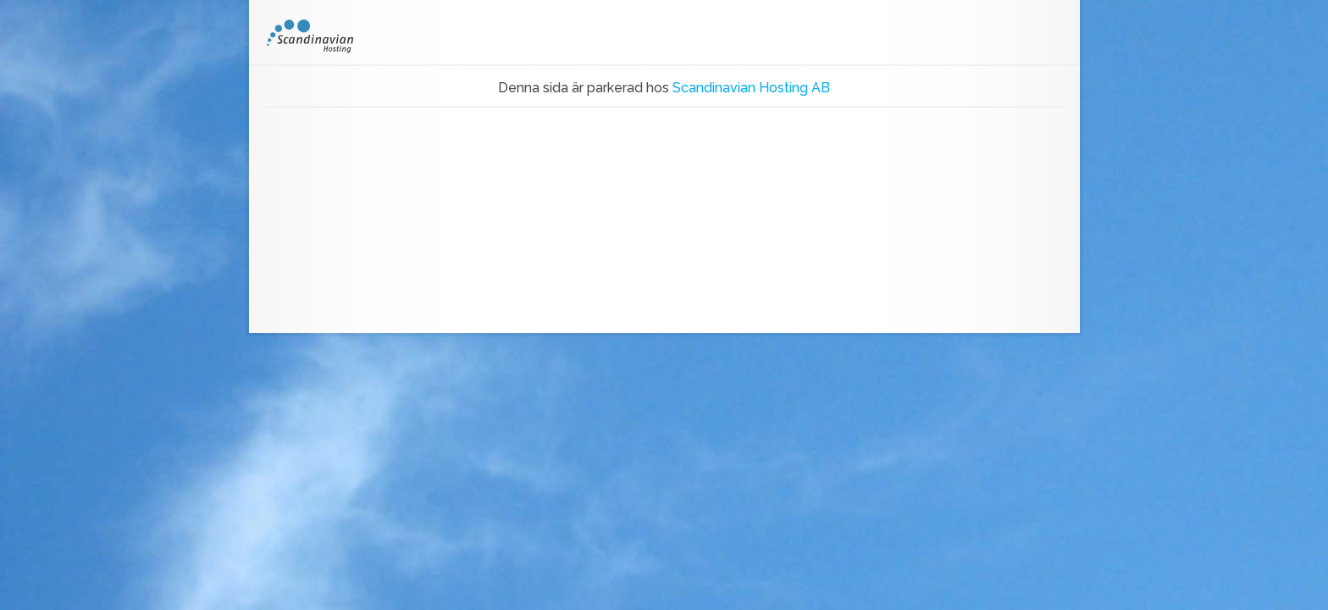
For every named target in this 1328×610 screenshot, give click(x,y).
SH (321, 36)
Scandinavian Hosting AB (751, 88)
